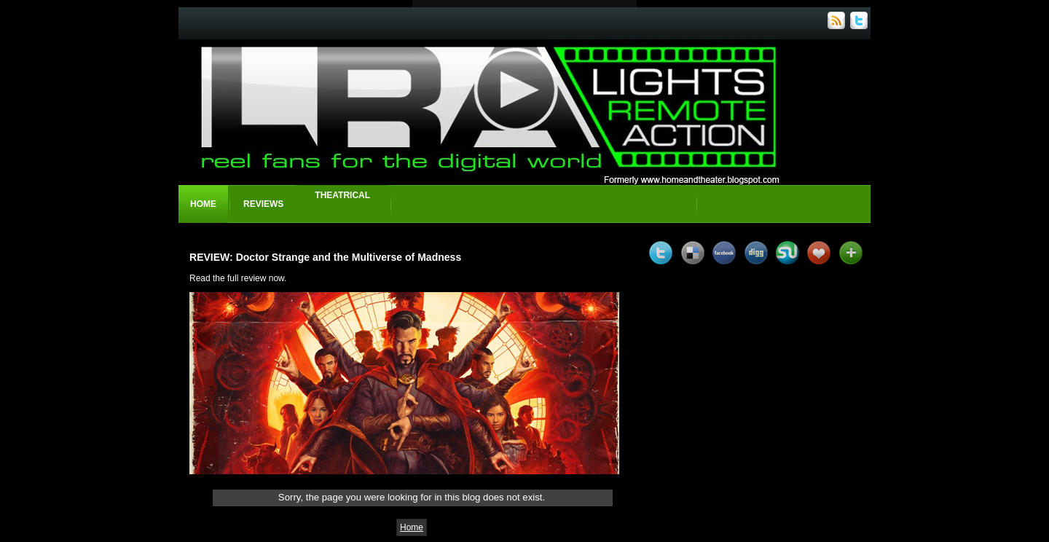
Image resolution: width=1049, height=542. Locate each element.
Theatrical (342, 195)
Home (203, 204)
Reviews (263, 204)
